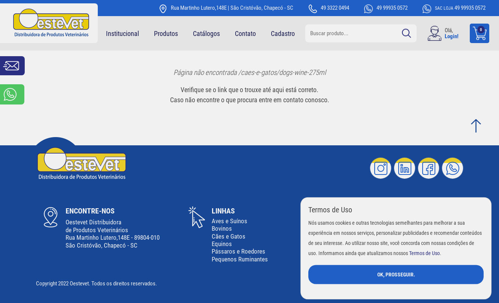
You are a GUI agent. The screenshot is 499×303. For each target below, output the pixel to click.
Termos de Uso (424, 253)
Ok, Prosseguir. (396, 274)
